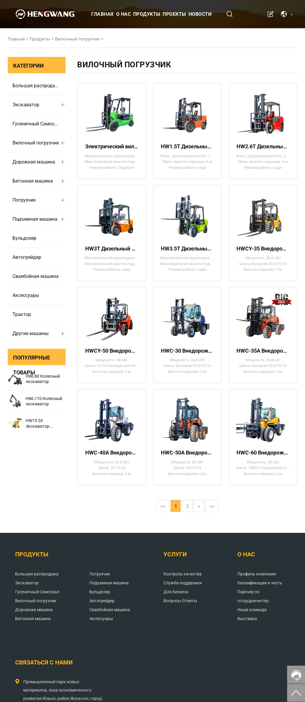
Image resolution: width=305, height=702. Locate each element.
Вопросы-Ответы (127, 614)
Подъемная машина (35, 219)
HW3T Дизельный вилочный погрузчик (112, 252)
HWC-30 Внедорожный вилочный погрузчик (187, 357)
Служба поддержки (129, 596)
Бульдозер (24, 238)
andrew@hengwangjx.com (237, 620)
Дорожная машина (34, 162)
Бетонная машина (33, 181)
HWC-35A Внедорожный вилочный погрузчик (263, 357)
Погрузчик (24, 200)
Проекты (174, 14)
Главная (102, 14)
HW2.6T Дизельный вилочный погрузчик (263, 147)
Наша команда (171, 632)
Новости (200, 14)
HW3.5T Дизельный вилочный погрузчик (187, 252)
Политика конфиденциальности (215, 691)
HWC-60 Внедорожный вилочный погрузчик (263, 462)
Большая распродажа (36, 85)
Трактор (22, 314)
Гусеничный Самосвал (36, 124)
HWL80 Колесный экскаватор (43, 379)
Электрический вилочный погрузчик (112, 147)
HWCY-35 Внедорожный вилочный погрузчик (263, 252)
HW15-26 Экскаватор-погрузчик (38, 423)
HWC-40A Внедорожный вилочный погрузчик (112, 462)
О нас (123, 14)
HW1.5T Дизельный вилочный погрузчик (187, 147)
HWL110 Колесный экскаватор (44, 401)
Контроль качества (129, 587)
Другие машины (31, 333)
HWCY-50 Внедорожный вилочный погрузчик (112, 357)
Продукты (147, 14)
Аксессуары (26, 295)
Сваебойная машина (36, 276)
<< (157, 519)
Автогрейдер (27, 257)
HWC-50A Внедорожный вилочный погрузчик (187, 462)
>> (217, 519)
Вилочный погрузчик (77, 39)
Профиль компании (176, 587)
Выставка (167, 641)
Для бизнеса (122, 605)
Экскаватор (26, 105)
